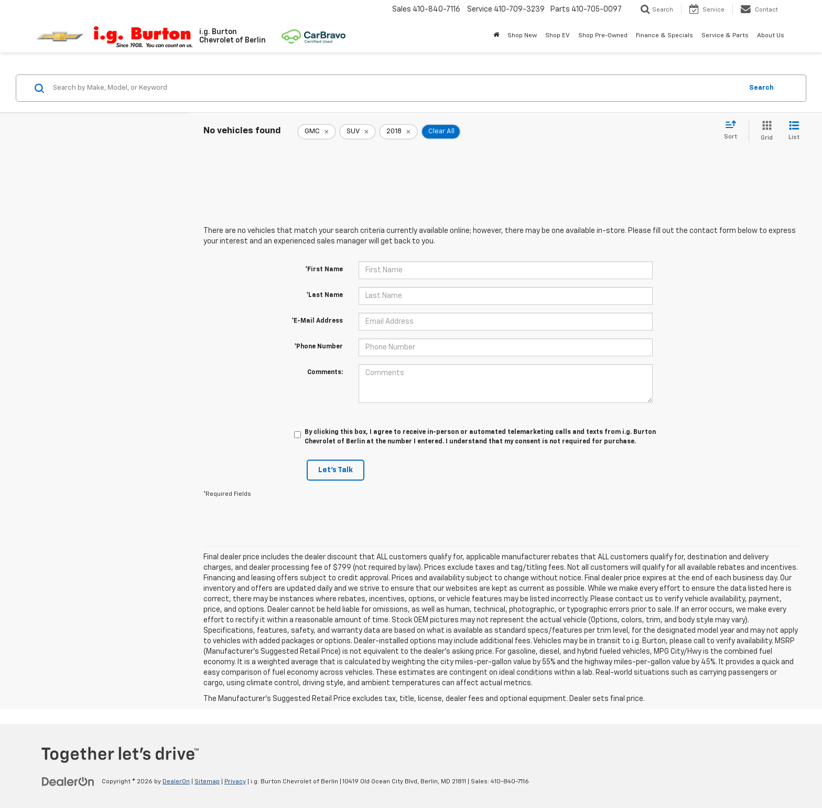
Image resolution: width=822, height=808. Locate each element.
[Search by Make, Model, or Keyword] (396, 88)
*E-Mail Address (317, 321)
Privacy (235, 782)
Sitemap (207, 782)
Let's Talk (335, 470)
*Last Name (324, 295)
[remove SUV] (357, 132)
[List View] (794, 131)
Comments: (325, 372)
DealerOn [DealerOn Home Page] (176, 782)
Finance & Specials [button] (664, 36)
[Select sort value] (734, 130)
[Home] (496, 35)
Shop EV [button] (557, 36)
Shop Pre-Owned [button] (603, 36)
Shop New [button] (522, 36)
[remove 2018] (398, 132)
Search (761, 87)
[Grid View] (765, 131)
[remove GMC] (316, 132)
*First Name (324, 270)
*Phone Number (318, 347)
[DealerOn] (68, 781)
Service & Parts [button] (725, 36)
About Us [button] (770, 36)
